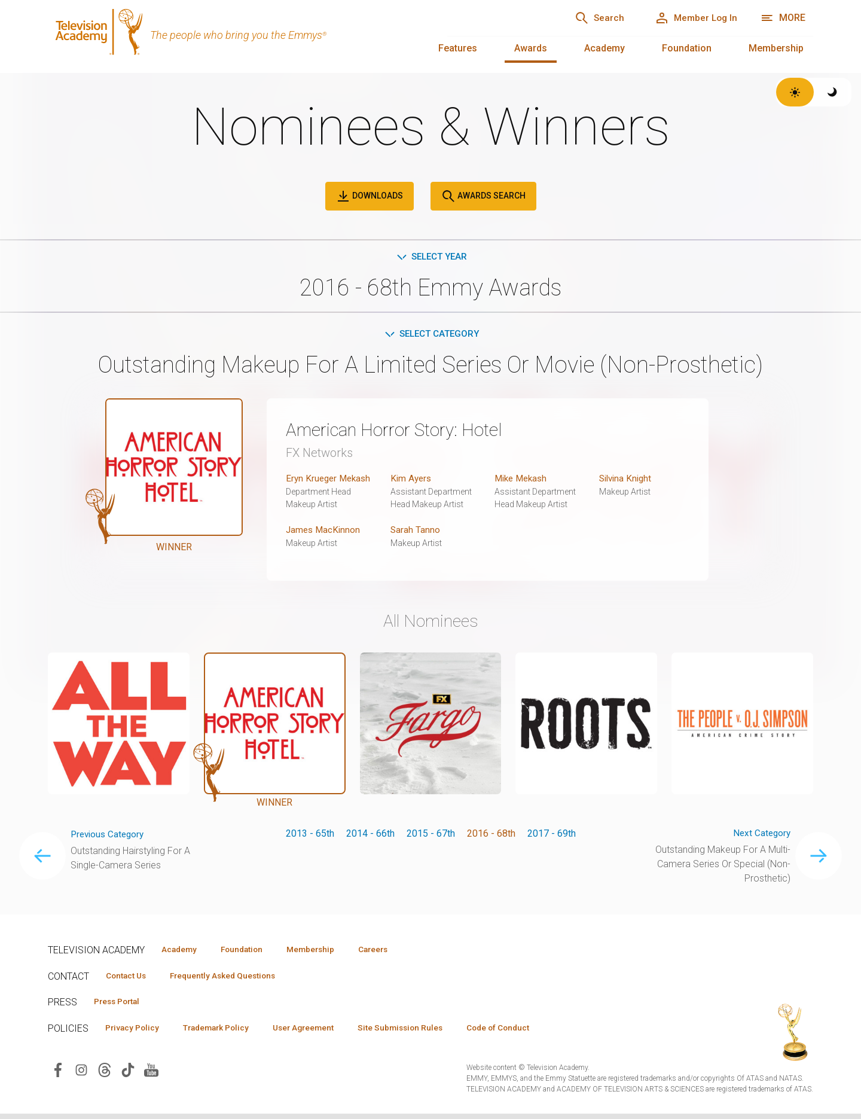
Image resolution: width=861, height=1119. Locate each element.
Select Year (430, 257)
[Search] (586, 18)
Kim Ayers (411, 480)
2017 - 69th (551, 835)
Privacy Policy (135, 1032)
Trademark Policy (226, 1032)
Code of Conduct (530, 1032)
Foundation (687, 48)
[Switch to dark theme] (832, 92)
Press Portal (120, 1005)
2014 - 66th (370, 835)
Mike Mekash (522, 480)
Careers (395, 951)
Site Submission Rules (425, 1032)
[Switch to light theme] (795, 92)
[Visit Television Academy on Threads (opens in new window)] (104, 1074)
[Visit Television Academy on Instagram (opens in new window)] (81, 1074)
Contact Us (129, 978)
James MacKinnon (324, 532)
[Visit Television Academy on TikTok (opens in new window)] (128, 1074)
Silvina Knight (627, 480)
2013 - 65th (310, 835)
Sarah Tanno (415, 532)
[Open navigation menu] (783, 18)
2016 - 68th (491, 835)
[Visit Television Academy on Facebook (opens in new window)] (58, 1074)
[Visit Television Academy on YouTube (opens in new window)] (151, 1074)
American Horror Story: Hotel (403, 431)
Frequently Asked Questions (233, 978)
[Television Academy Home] (235, 36)
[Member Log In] (691, 18)
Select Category (431, 335)
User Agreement (321, 1032)
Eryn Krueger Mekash (330, 480)
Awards (530, 48)
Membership (776, 48)
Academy (604, 48)
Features (457, 48)
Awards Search (483, 196)
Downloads (369, 196)
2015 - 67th (431, 835)
